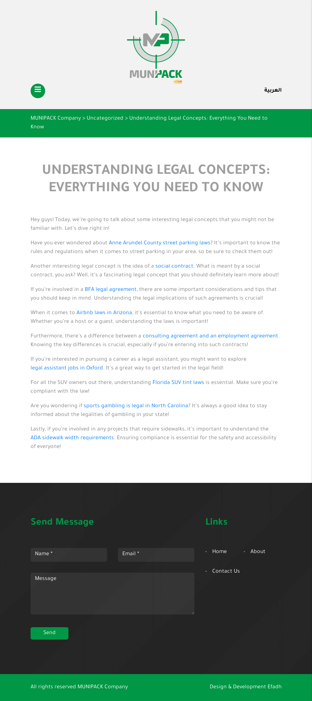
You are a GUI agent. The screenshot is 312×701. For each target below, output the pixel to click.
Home (219, 552)
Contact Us (226, 572)
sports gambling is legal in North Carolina (136, 406)
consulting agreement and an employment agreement (210, 337)
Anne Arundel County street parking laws (159, 244)
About (257, 552)
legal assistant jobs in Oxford (67, 369)
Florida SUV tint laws (178, 383)
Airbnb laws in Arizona (104, 313)
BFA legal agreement (111, 290)
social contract (174, 267)
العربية (273, 91)
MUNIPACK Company (103, 687)
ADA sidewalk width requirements (72, 438)
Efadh (275, 687)
